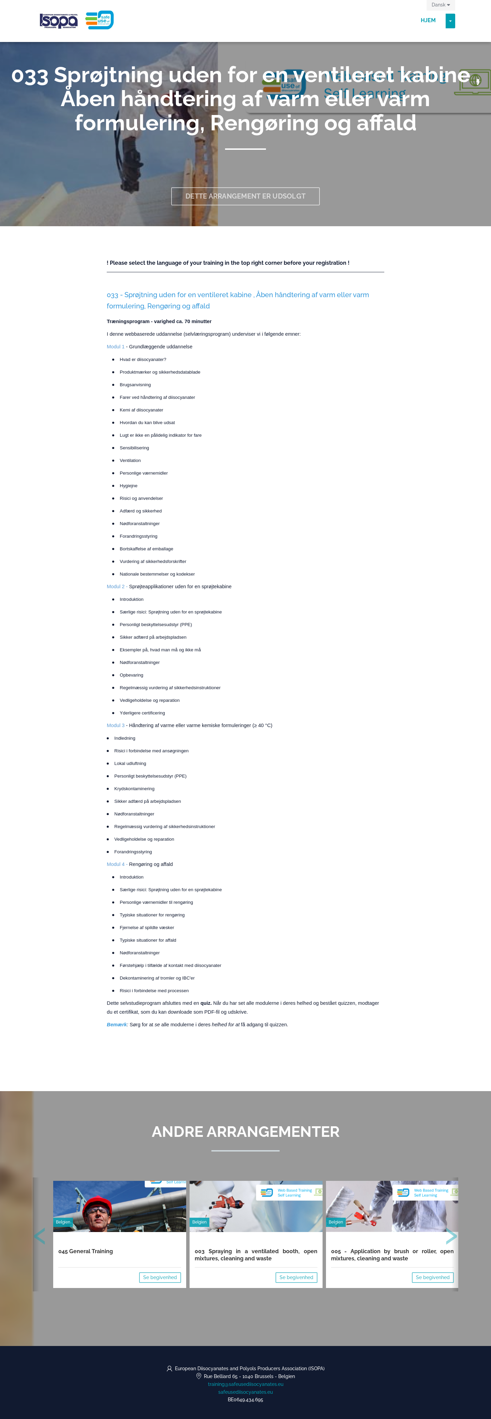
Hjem (428, 20)
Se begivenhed (160, 1277)
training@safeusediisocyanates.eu (245, 1384)
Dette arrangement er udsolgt (245, 196)
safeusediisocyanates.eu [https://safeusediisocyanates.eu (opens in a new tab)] (245, 1392)
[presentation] (39, 1237)
